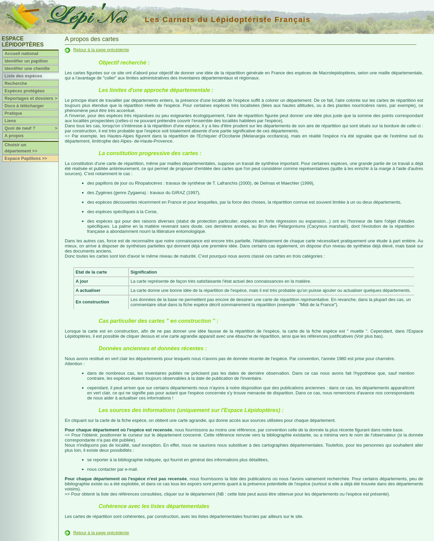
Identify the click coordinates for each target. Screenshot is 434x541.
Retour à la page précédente (101, 49)
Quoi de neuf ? (31, 128)
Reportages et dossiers (31, 98)
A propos (14, 135)
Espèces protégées (24, 90)
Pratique (13, 113)
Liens (10, 120)
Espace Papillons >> (25, 158)
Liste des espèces (23, 75)
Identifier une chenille (27, 68)
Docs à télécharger (24, 105)
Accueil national (21, 53)
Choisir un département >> (20, 147)
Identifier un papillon (26, 60)
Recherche (15, 83)
